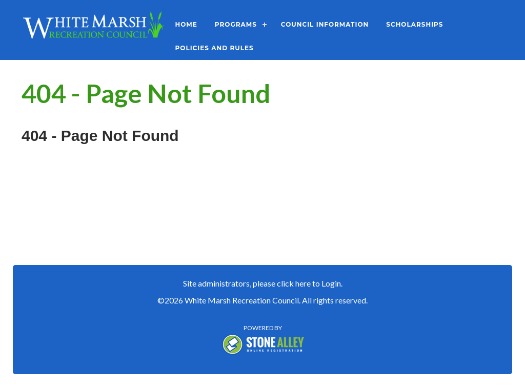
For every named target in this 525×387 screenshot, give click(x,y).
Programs (236, 24)
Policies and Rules (214, 48)
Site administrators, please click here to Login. (262, 283)
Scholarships (414, 24)
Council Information (325, 24)
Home (186, 24)
